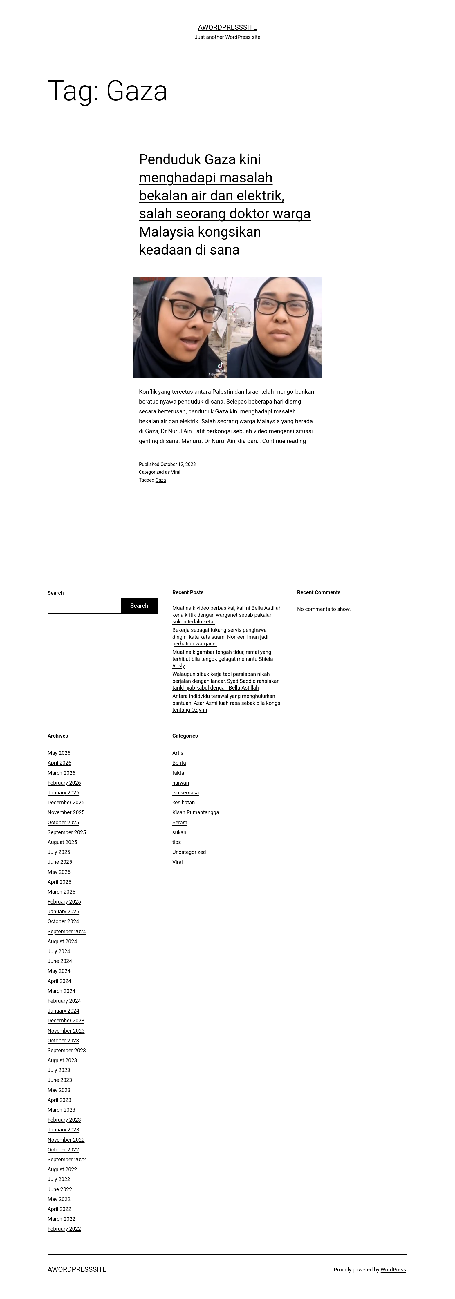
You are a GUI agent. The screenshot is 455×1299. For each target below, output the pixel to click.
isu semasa (185, 793)
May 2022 (59, 1199)
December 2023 (66, 1020)
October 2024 (63, 921)
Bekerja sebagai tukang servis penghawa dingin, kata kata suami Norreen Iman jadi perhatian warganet (220, 637)
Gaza (161, 480)
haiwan (180, 783)
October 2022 (63, 1149)
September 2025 (67, 832)
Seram (179, 822)
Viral (175, 472)
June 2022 (60, 1189)
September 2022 (67, 1159)
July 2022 (59, 1179)
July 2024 (59, 951)
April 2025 (59, 882)
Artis (177, 753)
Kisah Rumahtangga (195, 812)
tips (176, 842)
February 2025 (64, 902)
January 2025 (63, 911)
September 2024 (67, 931)
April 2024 (59, 981)
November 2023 (66, 1031)
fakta (178, 773)
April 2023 (59, 1100)
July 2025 (59, 852)
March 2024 (61, 991)
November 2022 (66, 1140)
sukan (179, 832)
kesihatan (183, 802)
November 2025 (66, 812)
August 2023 (62, 1060)
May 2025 (59, 872)
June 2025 (60, 862)
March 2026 (61, 773)
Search (56, 593)
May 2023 (59, 1090)
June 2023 (60, 1080)
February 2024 (64, 1001)
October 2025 (63, 822)
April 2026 (59, 763)
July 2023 (59, 1070)
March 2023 (61, 1110)
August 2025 (62, 842)
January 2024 (63, 1011)
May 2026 (59, 753)
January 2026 (63, 793)
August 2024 (62, 941)
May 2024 (59, 971)
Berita (179, 763)
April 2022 (59, 1209)
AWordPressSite (227, 27)
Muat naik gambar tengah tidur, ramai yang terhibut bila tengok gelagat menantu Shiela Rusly (222, 659)
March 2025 (61, 892)
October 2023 (63, 1040)
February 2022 (64, 1229)
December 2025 (66, 802)
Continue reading (284, 441)
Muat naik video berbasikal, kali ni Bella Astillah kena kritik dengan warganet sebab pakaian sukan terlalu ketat (226, 615)
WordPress (393, 1270)
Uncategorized (189, 852)
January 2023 (63, 1129)
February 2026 (64, 783)
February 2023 (64, 1120)
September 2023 (67, 1050)
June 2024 (60, 961)
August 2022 (62, 1169)
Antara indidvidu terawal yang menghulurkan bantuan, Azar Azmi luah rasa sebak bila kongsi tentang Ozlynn (226, 703)
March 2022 (61, 1219)
